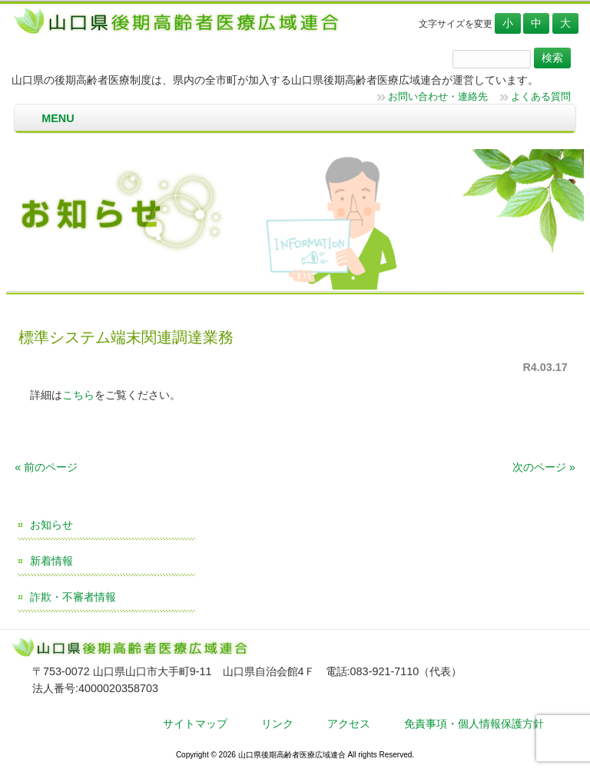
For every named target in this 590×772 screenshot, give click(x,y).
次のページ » (543, 467)
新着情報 (51, 561)
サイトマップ (195, 723)
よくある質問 (541, 96)
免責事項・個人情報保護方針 (474, 723)
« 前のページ (46, 467)
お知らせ (51, 525)
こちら (78, 395)
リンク (277, 723)
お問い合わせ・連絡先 (438, 96)
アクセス (348, 723)
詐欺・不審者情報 (73, 597)
